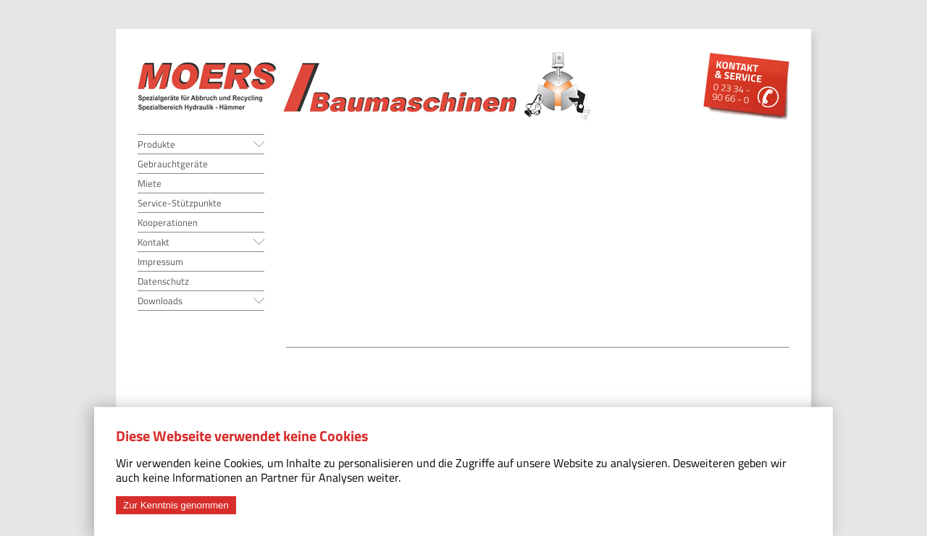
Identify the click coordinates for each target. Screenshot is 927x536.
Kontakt (153, 242)
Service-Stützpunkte (180, 203)
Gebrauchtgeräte (173, 163)
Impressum (160, 261)
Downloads (160, 300)
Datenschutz (163, 281)
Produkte (156, 144)
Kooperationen (168, 222)
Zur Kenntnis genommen (176, 505)
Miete (150, 183)
